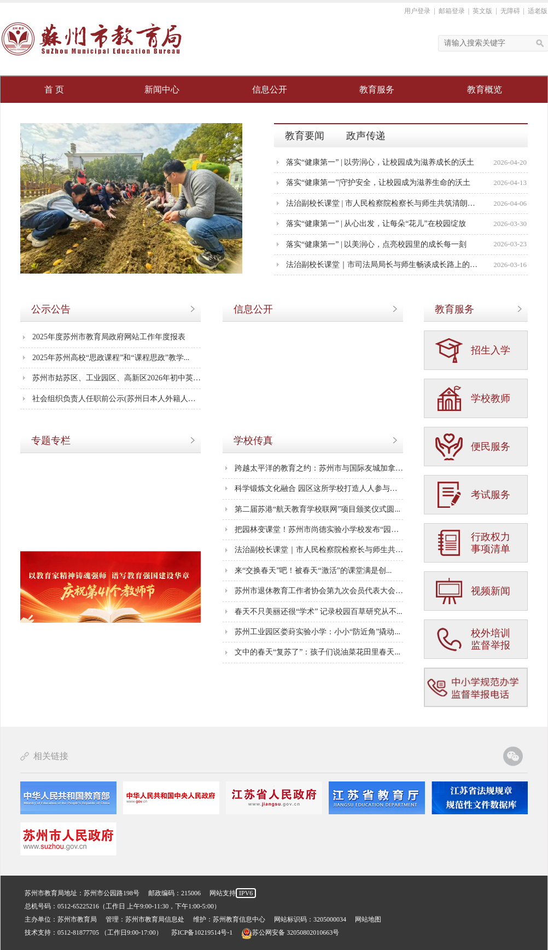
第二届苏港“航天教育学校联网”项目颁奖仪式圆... (317, 509)
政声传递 (366, 135)
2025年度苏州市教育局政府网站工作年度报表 (108, 337)
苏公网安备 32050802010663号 (290, 932)
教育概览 (484, 89)
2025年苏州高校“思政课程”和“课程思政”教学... (110, 358)
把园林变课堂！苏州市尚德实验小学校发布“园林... (319, 529)
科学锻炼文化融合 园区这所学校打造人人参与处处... (319, 488)
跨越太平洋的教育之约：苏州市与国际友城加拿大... (319, 468)
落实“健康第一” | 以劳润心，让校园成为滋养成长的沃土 (380, 162)
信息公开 (269, 89)
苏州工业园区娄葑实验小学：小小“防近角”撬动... (317, 632)
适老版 (537, 11)
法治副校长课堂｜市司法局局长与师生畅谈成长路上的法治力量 (383, 264)
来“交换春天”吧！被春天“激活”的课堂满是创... (313, 570)
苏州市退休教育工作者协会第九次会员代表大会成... (319, 591)
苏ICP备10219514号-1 (202, 932)
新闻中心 (161, 89)
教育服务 (376, 89)
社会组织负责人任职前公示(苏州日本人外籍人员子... (116, 399)
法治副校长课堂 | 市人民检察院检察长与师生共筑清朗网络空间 (383, 203)
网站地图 (368, 919)
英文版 (482, 11)
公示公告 (51, 309)
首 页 (54, 89)
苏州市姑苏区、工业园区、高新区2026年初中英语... (116, 378)
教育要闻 (304, 135)
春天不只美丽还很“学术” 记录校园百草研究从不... (318, 611)
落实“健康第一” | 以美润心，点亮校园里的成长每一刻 (376, 244)
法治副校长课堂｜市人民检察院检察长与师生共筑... (319, 550)
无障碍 (510, 11)
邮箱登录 (452, 11)
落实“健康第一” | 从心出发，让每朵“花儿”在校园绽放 (376, 223)
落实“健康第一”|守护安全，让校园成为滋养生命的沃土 (378, 182)
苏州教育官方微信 (513, 756)
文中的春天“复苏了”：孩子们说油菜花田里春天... (317, 652)
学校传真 (253, 440)
